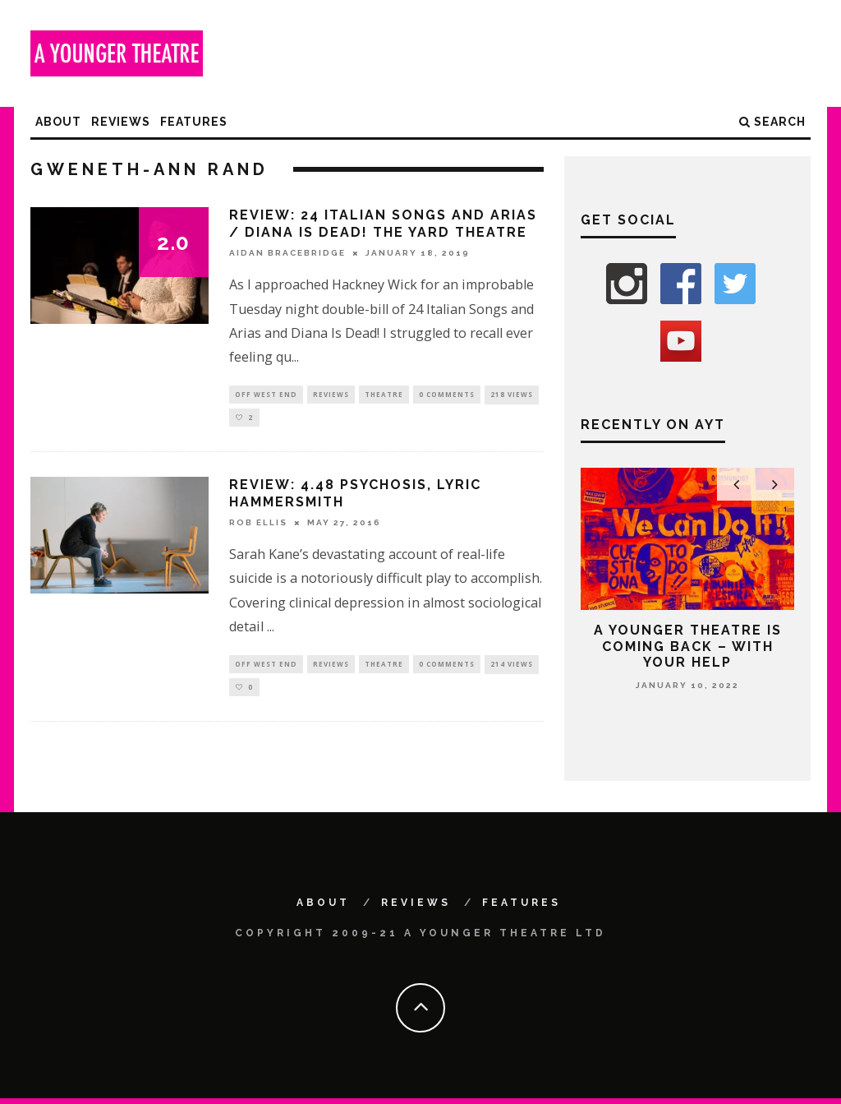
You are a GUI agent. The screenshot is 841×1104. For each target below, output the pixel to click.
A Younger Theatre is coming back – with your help (688, 645)
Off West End (266, 395)
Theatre (384, 395)
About (58, 121)
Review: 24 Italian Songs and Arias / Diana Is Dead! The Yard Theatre (383, 223)
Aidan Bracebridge (287, 252)
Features (193, 121)
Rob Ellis (258, 525)
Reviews (120, 121)
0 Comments (447, 395)
